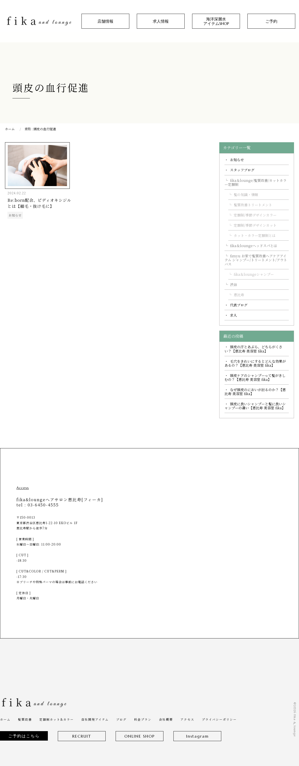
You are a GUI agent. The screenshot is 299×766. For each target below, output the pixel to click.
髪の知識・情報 (246, 194)
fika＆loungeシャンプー (254, 274)
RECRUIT (81, 736)
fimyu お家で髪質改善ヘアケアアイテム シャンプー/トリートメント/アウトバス (255, 259)
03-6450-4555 (43, 505)
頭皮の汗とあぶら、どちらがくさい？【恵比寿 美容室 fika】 (253, 348)
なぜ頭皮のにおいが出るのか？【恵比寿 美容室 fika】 (255, 391)
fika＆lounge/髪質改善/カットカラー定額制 (255, 182)
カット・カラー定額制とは (255, 235)
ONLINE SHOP (139, 736)
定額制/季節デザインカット (255, 225)
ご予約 (271, 21)
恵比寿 (239, 294)
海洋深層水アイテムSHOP (216, 21)
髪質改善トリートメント (253, 204)
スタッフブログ (242, 169)
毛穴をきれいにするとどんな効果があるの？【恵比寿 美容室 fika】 (255, 363)
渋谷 (233, 284)
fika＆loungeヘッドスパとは (253, 245)
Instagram (197, 736)
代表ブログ (238, 304)
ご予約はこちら (24, 735)
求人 (233, 315)
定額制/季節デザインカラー (255, 214)
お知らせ (237, 159)
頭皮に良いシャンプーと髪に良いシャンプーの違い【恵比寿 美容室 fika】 (255, 405)
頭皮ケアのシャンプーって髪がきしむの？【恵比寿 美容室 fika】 (255, 377)
